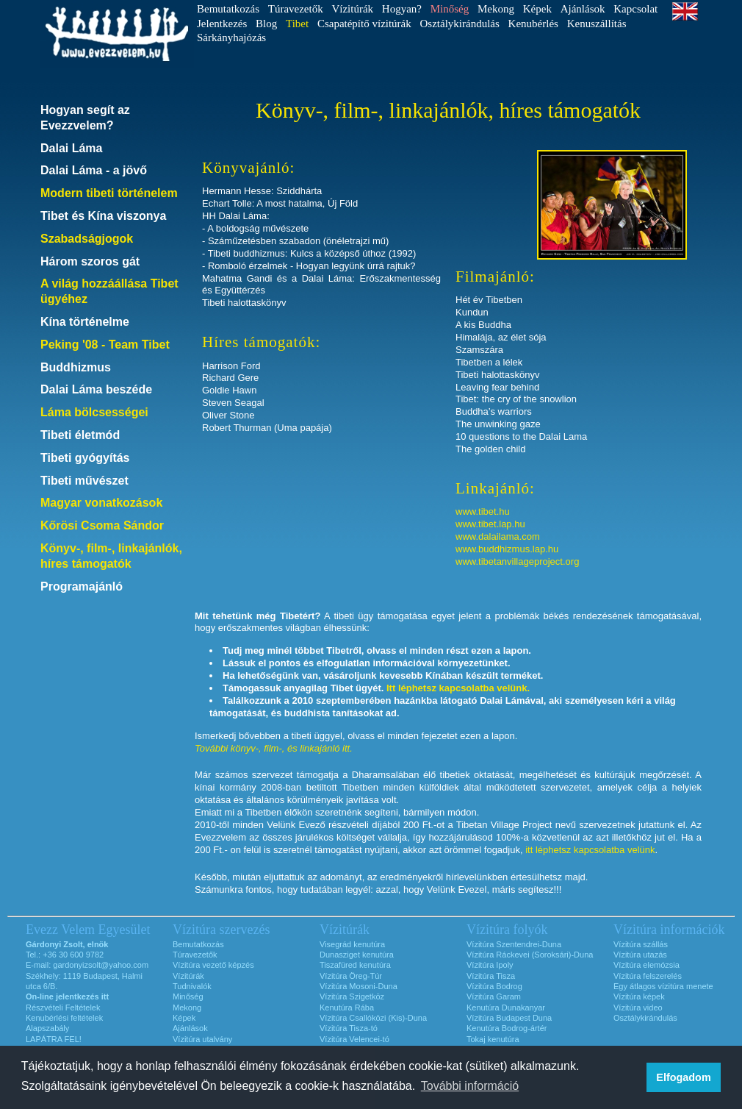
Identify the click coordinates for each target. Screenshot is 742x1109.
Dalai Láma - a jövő (93, 170)
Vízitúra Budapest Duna (509, 1017)
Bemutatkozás (228, 9)
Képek (537, 9)
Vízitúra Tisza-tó (349, 1028)
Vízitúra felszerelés (647, 975)
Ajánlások (583, 9)
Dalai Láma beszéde (96, 389)
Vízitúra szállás (640, 944)
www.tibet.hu (482, 511)
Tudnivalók (192, 986)
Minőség (188, 996)
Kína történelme (84, 321)
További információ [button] (470, 1086)
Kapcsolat (635, 9)
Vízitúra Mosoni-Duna (358, 986)
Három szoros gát (90, 261)
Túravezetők (295, 9)
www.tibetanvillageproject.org (517, 561)
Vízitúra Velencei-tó (354, 1039)
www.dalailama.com (497, 536)
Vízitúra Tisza (491, 975)
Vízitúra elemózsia (646, 964)
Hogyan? (402, 9)
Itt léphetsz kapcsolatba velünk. (458, 687)
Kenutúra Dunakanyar (506, 1007)
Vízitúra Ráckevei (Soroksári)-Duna (530, 954)
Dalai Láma (71, 148)
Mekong (496, 9)
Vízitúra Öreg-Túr (351, 975)
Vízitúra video (638, 1007)
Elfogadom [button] (683, 1077)
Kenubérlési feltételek (64, 1017)
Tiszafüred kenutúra (355, 964)
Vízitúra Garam (494, 996)
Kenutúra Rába (347, 1007)
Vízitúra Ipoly (490, 964)
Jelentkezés (222, 23)
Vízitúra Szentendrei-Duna (514, 944)
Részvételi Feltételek (63, 1007)
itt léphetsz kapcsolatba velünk (590, 849)
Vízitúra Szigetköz (352, 996)
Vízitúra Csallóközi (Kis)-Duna (373, 1017)
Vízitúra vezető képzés (213, 964)
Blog (266, 23)
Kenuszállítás (597, 23)
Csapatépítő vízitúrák (364, 23)
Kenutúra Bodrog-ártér (507, 1028)
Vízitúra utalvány (202, 1039)
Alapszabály (47, 1028)
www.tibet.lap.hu (490, 523)
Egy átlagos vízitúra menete (663, 986)
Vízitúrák (352, 9)
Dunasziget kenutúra (357, 954)
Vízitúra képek (639, 996)
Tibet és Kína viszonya (103, 216)
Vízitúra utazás (640, 954)
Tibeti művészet (84, 480)
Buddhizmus (75, 367)
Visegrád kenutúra (352, 944)
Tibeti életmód (80, 435)
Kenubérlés (533, 23)
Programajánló (81, 586)
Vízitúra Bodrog (494, 986)
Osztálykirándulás (460, 23)
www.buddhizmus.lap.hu (506, 548)
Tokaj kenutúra (493, 1039)
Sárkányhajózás (231, 37)
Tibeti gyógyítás (85, 458)
